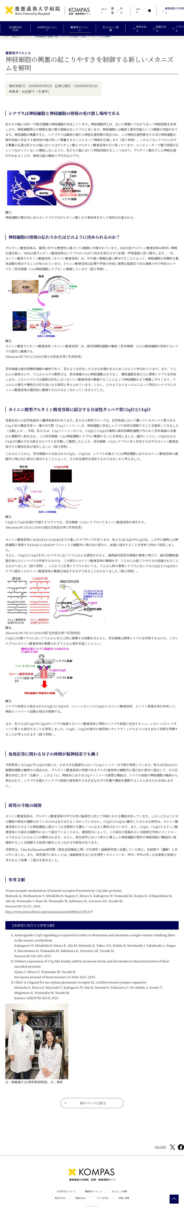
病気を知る (58, 1202)
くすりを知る (102, 1202)
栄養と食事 (125, 1202)
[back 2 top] (174, 1199)
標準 (112, 10)
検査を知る (80, 1202)
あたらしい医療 (112, 28)
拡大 (121, 10)
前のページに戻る (85, 1107)
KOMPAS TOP (15, 28)
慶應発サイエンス (80, 28)
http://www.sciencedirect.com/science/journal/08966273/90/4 (51, 914)
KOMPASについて (47, 28)
